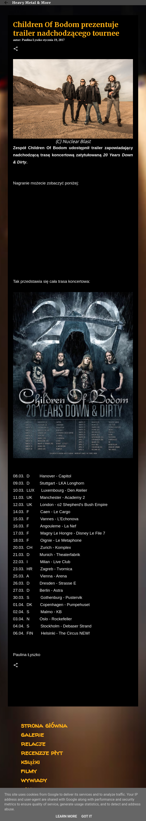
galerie (32, 734)
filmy (29, 770)
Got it (86, 816)
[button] (15, 49)
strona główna (44, 725)
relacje (33, 743)
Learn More (66, 816)
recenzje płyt (42, 752)
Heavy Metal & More (31, 2)
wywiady (34, 779)
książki (30, 761)
